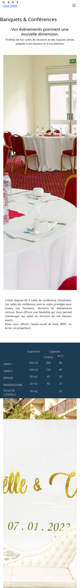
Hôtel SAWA (10, 6)
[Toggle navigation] (73, 5)
